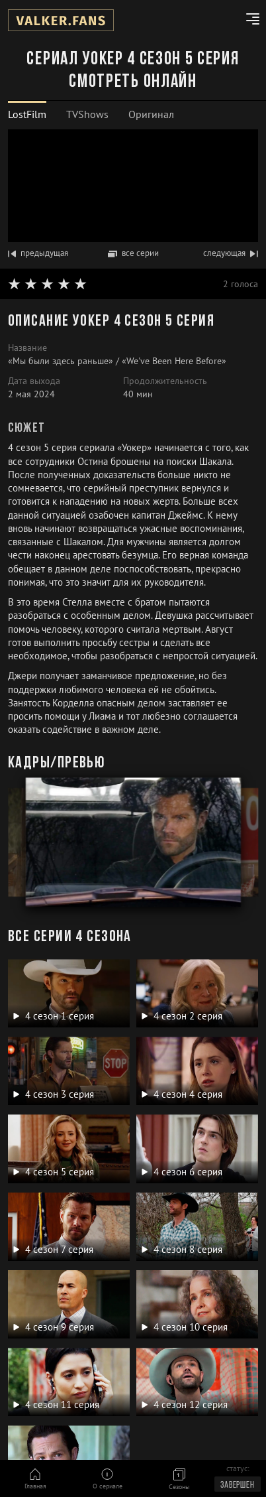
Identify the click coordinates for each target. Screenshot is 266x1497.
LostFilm (27, 114)
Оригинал (151, 114)
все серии (133, 253)
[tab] (27, 114)
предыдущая (38, 253)
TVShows (87, 114)
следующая (230, 253)
